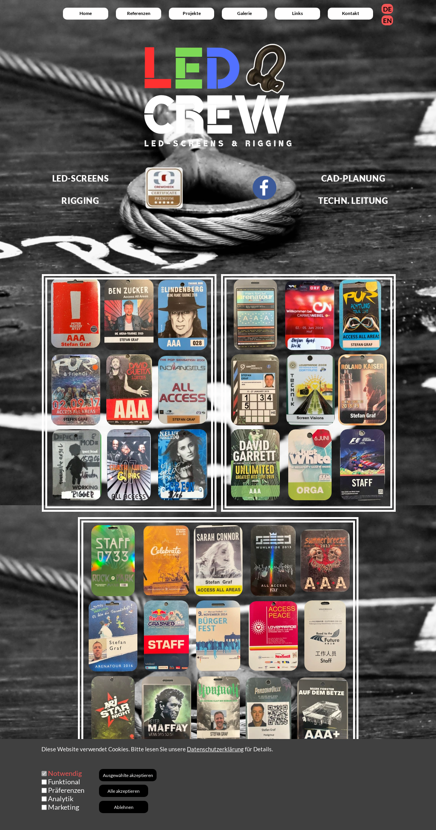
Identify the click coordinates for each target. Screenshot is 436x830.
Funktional (64, 781)
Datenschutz (314, 823)
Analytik (60, 798)
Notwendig (65, 773)
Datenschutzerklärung (215, 749)
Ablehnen (124, 807)
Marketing (63, 807)
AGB (218, 823)
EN (387, 21)
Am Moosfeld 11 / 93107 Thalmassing (353, 809)
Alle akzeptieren (123, 791)
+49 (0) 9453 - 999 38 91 (251, 809)
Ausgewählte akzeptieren (128, 775)
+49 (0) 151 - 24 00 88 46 (159, 809)
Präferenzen (66, 790)
